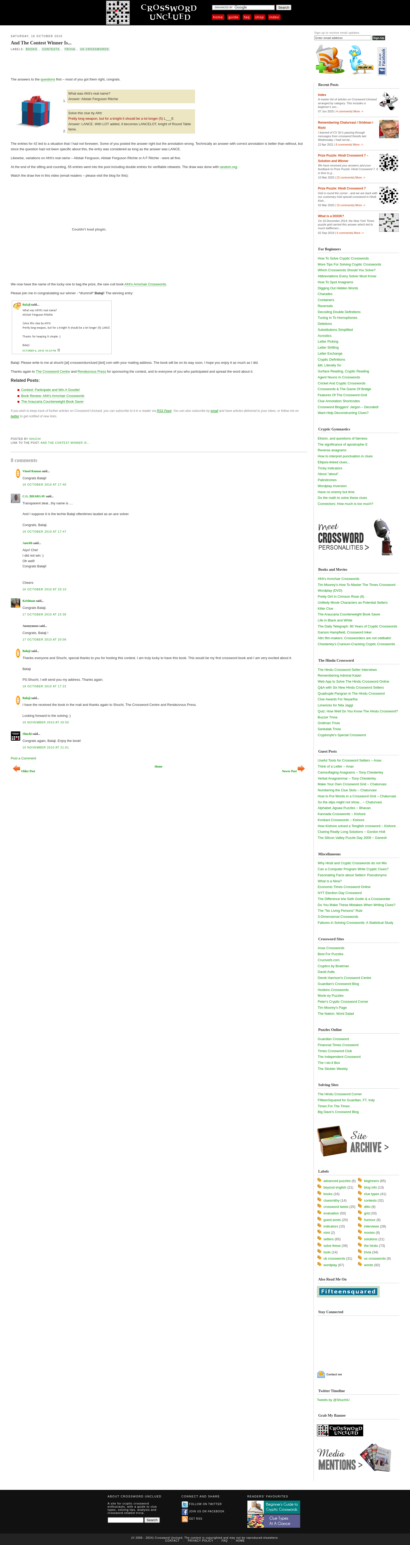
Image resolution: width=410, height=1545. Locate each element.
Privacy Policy (200, 1540)
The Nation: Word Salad (336, 1014)
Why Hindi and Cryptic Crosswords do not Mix (352, 863)
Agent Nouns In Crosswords (339, 377)
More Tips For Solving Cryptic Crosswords (349, 264)
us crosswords (375, 1258)
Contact (172, 1540)
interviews (371, 1226)
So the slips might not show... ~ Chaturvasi (350, 802)
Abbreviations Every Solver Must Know (347, 276)
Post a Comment (23, 758)
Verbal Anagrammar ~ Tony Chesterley (347, 778)
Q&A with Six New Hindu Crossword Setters (351, 687)
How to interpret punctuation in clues (345, 456)
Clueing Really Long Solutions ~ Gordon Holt (351, 832)
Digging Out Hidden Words (338, 288)
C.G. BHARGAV (33, 496)
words (368, 1265)
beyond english (334, 1187)
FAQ (247, 17)
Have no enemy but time (336, 492)
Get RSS (192, 1518)
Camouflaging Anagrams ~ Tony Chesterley (350, 772)
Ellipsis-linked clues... (334, 462)
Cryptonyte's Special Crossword (342, 735)
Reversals (325, 306)
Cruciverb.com (329, 960)
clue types (371, 1194)
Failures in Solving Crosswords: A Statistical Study (355, 923)
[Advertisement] (72, 64)
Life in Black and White (335, 620)
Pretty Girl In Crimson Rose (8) (341, 596)
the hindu (371, 1246)
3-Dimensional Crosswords (338, 917)
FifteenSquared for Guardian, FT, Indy (346, 1100)
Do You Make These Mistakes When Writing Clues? (356, 905)
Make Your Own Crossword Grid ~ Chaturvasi (352, 784)
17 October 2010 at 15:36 (44, 614)
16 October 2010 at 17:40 (44, 484)
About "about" (328, 474)
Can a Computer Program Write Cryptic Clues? (353, 869)
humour (369, 1220)
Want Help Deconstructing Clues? (343, 413)
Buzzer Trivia (327, 717)
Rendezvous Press (92, 371)
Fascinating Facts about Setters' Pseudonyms (352, 875)
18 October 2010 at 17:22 (44, 686)
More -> (358, 111)
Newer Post (293, 771)
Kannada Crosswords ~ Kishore (342, 814)
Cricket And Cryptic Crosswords (342, 383)
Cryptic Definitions (331, 359)
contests (50, 49)
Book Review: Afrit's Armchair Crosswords (52, 396)
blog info (370, 1187)
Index (274, 17)
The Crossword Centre (53, 371)
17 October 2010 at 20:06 (44, 639)
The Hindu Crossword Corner (340, 1094)
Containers (326, 300)
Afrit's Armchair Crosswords (145, 284)
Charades (325, 294)
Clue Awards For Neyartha (337, 699)
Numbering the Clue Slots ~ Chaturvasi (347, 790)
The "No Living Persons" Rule (340, 911)
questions (48, 79)
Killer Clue (325, 608)
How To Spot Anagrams (335, 282)
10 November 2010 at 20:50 (45, 722)
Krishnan (28, 601)
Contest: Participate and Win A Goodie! (50, 390)
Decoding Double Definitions (339, 312)
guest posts (332, 1220)
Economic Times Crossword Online (344, 887)
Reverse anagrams (332, 450)
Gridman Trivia (329, 723)
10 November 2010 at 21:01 (45, 747)
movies (369, 1233)
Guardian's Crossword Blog (338, 984)
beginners (371, 1181)
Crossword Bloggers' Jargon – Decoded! (348, 407)
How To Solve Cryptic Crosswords (343, 258)
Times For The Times (334, 1106)
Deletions (325, 324)
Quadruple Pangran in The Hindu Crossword (351, 693)
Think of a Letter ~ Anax (336, 766)
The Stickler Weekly (333, 1069)
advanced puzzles (337, 1181)
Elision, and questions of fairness (342, 438)
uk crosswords (94, 49)
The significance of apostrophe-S (342, 444)
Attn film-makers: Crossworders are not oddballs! (354, 638)
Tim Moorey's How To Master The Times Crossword (356, 585)
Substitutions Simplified (335, 330)
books (31, 49)
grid (367, 1213)
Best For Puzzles (330, 954)
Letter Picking (328, 341)
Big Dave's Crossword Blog (338, 1112)
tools (327, 1252)
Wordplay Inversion (332, 486)
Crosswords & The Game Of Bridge (344, 389)
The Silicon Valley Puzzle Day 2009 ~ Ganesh (352, 838)
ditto (367, 1207)
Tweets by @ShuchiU (333, 1400)
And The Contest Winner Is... (41, 42)
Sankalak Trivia (329, 729)
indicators (330, 1226)
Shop (259, 17)
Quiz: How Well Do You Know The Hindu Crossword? (358, 711)
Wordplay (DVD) (330, 590)
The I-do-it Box (329, 1063)
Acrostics (325, 336)
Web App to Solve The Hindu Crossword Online (353, 681)
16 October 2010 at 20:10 (44, 589)
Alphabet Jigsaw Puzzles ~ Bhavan (344, 808)
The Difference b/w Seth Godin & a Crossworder (354, 899)
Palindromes (327, 480)
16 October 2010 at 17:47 (44, 531)
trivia (70, 49)
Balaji (26, 651)
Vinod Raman (31, 471)
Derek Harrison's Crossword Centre (344, 978)
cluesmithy (331, 1200)
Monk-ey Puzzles (331, 996)
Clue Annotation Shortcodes (339, 401)
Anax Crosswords (331, 948)
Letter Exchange (330, 353)
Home (218, 17)
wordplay (330, 1265)
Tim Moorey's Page (332, 1008)
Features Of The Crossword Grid (342, 395)
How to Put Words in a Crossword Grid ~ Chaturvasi (357, 796)
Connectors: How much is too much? (345, 504)
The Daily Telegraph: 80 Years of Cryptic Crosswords (357, 626)
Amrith (27, 543)
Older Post (24, 771)
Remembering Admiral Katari (339, 675)
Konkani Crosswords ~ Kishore (341, 820)
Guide (233, 17)
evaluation (331, 1213)
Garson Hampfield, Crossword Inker (345, 632)
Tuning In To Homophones (337, 318)
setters (328, 1239)
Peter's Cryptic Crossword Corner (343, 1002)
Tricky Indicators (330, 468)
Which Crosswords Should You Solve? (346, 270)
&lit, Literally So (329, 365)
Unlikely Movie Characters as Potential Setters (353, 602)
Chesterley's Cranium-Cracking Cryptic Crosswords (356, 644)
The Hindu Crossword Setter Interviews (347, 670)
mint (326, 1233)
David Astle (326, 972)
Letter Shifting (328, 347)
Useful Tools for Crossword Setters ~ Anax (349, 760)
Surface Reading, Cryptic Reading (343, 371)
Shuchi (35, 438)
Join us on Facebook (203, 1511)
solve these (332, 1246)
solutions (370, 1239)
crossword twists (335, 1207)
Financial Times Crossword (338, 1045)
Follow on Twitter (202, 1504)
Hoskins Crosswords (333, 990)
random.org (228, 167)
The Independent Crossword (339, 1057)
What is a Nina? (330, 881)
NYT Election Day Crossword (340, 893)
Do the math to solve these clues (342, 498)
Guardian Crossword (333, 1039)
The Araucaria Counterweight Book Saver (52, 401)
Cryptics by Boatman (333, 966)
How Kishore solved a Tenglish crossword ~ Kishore (357, 826)
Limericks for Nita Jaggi (335, 705)
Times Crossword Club (335, 1051)
